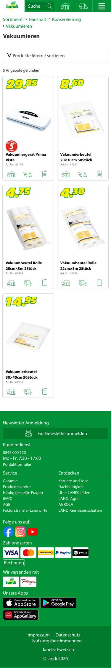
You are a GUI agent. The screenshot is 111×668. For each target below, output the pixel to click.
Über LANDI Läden (75, 492)
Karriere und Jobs (74, 480)
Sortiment (13, 19)
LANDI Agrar (69, 498)
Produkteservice (17, 486)
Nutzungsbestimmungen (57, 641)
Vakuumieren (19, 26)
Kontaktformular (17, 464)
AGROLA (66, 504)
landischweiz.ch (58, 650)
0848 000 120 (14, 452)
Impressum (38, 635)
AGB (6, 504)
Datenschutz (68, 635)
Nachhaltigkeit (71, 486)
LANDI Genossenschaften (80, 510)
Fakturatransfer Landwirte (25, 510)
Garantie (10, 480)
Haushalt (37, 19)
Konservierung (66, 19)
